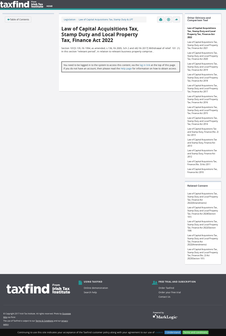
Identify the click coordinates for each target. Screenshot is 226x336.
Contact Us (164, 296)
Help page (126, 68)
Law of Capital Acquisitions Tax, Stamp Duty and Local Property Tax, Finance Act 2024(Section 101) (202, 212)
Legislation (70, 19)
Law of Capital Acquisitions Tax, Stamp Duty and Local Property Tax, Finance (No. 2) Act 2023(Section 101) (202, 254)
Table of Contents (18, 19)
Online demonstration (96, 287)
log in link (145, 65)
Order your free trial (170, 292)
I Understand (173, 332)
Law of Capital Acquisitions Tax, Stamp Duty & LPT (106, 19)
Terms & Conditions (44, 320)
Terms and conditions (195, 332)
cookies (159, 332)
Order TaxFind (166, 287)
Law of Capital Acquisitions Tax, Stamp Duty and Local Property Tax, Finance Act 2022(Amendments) (202, 198)
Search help (90, 292)
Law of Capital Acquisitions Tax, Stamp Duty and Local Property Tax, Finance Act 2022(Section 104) (202, 226)
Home (49, 6)
